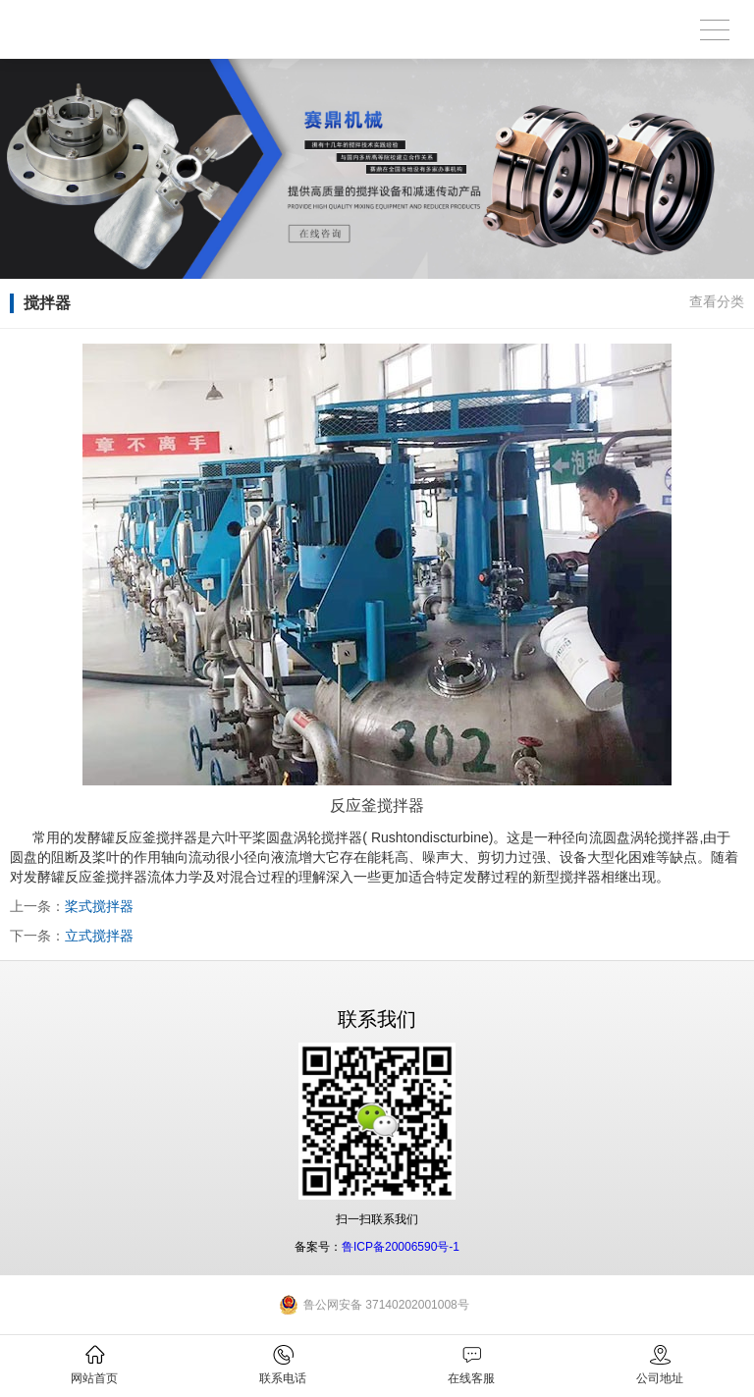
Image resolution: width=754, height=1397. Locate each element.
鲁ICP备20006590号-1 (400, 1247)
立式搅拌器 (99, 935)
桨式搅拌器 (99, 906)
